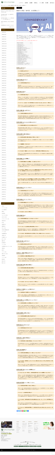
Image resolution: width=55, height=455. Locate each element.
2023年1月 (3, 120)
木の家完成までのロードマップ (6, 246)
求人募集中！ (4, 237)
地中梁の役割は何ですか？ (21, 45)
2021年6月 (3, 145)
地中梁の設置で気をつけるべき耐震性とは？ (24, 63)
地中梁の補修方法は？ (21, 53)
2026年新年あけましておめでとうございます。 (7, 25)
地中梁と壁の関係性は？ (21, 62)
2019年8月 (3, 180)
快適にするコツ (4, 253)
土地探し (3, 235)
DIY (2, 222)
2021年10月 (3, 136)
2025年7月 (3, 55)
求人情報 (46, 2)
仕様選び (3, 224)
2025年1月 (3, 69)
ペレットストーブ (36, 425)
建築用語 (3, 226)
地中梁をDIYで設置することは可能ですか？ (24, 57)
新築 (2, 211)
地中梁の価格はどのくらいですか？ (22, 52)
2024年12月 (3, 71)
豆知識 (3, 255)
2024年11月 (3, 73)
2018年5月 (3, 196)
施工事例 (26, 2)
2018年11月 (3, 189)
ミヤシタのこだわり (30, 428)
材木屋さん (36, 2)
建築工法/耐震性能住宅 (30, 424)
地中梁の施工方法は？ (21, 46)
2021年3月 (3, 152)
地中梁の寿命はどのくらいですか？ (22, 51)
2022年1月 (3, 131)
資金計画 (3, 220)
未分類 (3, 213)
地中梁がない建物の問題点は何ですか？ (23, 55)
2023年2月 (3, 117)
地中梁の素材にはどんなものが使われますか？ (24, 48)
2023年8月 (3, 108)
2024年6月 (3, 85)
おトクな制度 (4, 209)
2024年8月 (3, 80)
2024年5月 (3, 87)
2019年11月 (3, 175)
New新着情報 (4, 233)
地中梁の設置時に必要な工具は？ (22, 59)
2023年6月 (3, 113)
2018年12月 (3, 187)
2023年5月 (3, 115)
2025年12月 (3, 43)
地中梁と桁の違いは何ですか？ (22, 54)
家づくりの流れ (36, 427)
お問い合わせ (52, 2)
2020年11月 (3, 157)
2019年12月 (3, 173)
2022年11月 (3, 124)
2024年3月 (3, 92)
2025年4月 (3, 62)
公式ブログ (17, 432)
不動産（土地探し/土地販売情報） (36, 429)
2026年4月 (3, 34)
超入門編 (3, 242)
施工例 (3, 259)
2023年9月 (3, 106)
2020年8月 (3, 164)
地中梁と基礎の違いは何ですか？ (22, 47)
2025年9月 (3, 50)
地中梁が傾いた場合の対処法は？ (22, 61)
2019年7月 (3, 182)
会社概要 (30, 2)
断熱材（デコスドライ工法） (30, 432)
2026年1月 (3, 41)
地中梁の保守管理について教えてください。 (24, 64)
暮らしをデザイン (24, 426)
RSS (1, 450)
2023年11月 (3, 101)
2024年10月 (3, 76)
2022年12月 (3, 122)
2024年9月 (3, 78)
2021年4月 (3, 150)
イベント (3, 231)
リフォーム (3, 257)
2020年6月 (3, 168)
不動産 (3, 248)
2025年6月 (3, 57)
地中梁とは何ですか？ (21, 44)
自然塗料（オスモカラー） (36, 424)
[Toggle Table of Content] (30, 43)
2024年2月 (3, 94)
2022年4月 (3, 129)
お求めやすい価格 (24, 423)
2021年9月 (3, 138)
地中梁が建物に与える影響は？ (22, 50)
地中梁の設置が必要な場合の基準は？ (23, 56)
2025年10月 (3, 48)
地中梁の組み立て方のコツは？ (22, 60)
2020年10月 (3, 159)
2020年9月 (3, 161)
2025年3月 (3, 64)
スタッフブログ (4, 215)
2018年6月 (3, 194)
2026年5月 (3, 32)
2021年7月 (3, 143)
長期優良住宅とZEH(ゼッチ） (30, 426)
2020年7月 (3, 166)
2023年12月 (3, 99)
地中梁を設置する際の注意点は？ (22, 49)
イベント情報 (41, 2)
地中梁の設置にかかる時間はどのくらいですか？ (25, 58)
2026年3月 (3, 36)
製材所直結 (29, 430)
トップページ (21, 2)
